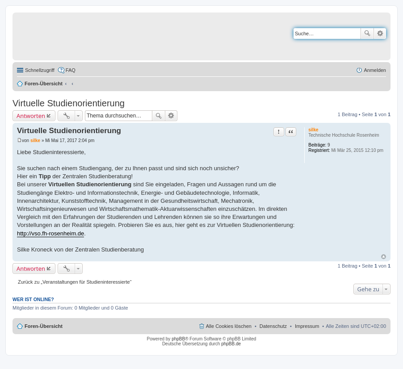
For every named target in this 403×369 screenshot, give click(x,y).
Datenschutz (273, 326)
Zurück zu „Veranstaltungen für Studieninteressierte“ (74, 282)
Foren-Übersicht (44, 83)
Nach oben (383, 256)
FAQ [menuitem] (71, 70)
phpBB (178, 338)
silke (313, 129)
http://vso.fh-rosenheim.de (50, 233)
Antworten (31, 116)
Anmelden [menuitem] (375, 70)
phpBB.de (231, 343)
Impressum (307, 326)
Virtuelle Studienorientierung (69, 103)
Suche (367, 33)
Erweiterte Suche (380, 33)
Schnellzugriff (40, 70)
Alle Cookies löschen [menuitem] (229, 326)
